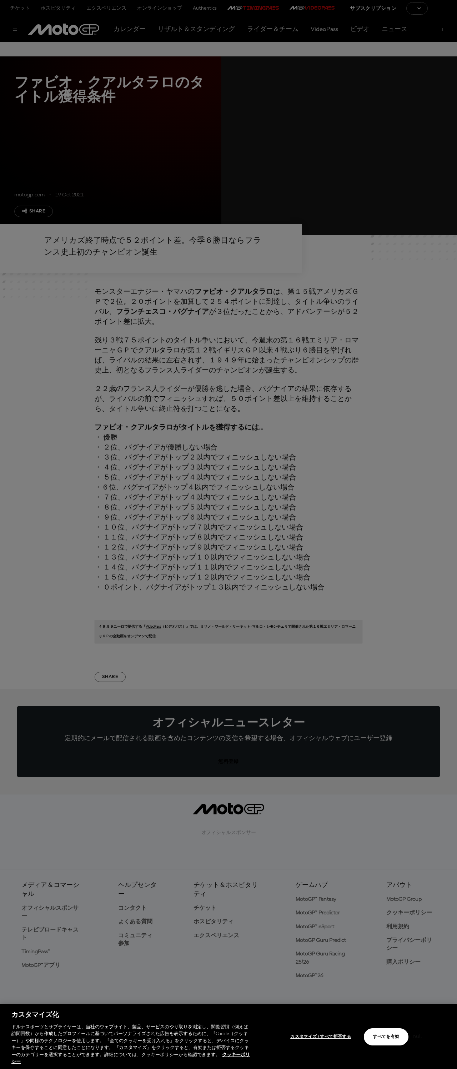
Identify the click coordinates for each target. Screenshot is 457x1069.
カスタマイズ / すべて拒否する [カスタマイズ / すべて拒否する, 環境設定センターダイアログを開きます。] (320, 1037)
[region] (228, 1036)
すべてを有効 (386, 1037)
